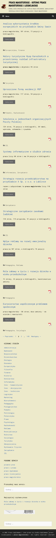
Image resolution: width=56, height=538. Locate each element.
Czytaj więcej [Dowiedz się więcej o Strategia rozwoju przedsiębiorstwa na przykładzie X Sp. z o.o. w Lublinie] (9, 194)
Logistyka (8, 394)
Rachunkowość (19, 113)
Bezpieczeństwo (10, 354)
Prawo (6, 419)
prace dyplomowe (11, 471)
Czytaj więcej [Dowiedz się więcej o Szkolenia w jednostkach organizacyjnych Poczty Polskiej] (9, 134)
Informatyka (10, 172)
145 (28, 336)
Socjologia (21, 330)
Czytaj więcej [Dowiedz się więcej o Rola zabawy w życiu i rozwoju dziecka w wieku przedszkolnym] (9, 287)
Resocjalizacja (10, 431)
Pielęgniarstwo (10, 407)
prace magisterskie (12, 477)
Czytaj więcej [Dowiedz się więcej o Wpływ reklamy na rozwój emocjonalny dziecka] (9, 254)
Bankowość (8, 351)
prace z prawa (10, 468)
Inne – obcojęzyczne (13, 388)
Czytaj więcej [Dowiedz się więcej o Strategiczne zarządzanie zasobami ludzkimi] (9, 224)
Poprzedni (8, 336)
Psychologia (9, 422)
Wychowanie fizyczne (13, 447)
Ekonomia (7, 363)
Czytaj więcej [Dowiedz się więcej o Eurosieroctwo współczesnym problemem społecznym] (9, 319)
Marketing (8, 397)
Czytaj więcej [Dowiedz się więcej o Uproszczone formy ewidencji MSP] (9, 102)
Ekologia (7, 360)
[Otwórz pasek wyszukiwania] (53, 16)
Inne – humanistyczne (13, 385)
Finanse (21, 50)
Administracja (10, 348)
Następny (36, 336)
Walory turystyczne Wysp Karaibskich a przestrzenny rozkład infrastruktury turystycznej (25, 59)
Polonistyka (9, 416)
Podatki (8, 113)
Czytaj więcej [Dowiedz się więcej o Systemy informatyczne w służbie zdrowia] (9, 161)
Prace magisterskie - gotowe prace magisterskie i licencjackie (27, 4)
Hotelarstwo (9, 379)
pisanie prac (9, 465)
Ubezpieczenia (10, 444)
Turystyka (9, 83)
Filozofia (8, 369)
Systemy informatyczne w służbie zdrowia (27, 151)
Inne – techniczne (12, 391)
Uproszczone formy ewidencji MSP (22, 89)
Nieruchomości (10, 400)
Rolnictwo (8, 435)
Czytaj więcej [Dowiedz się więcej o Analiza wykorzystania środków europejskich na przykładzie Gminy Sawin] (9, 39)
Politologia (9, 413)
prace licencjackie (12, 474)
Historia (7, 376)
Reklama (19, 265)
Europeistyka (10, 50)
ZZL (6, 145)
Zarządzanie (22, 172)
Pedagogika (10, 265)
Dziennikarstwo (10, 357)
